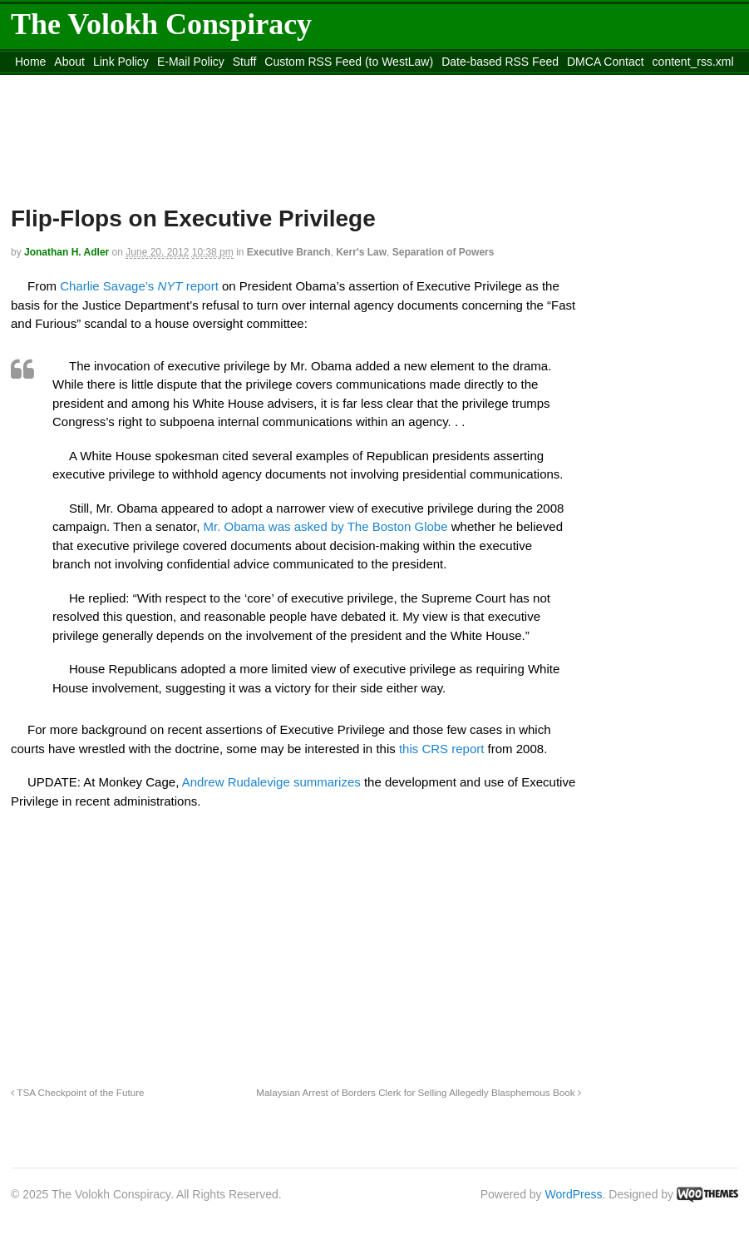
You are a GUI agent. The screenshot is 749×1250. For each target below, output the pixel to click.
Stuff (245, 61)
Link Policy (121, 61)
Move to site (252, 82)
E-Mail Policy (190, 61)
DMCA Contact (605, 61)
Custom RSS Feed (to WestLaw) (348, 61)
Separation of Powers (443, 252)
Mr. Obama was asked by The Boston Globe (326, 526)
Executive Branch (289, 252)
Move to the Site (102, 82)
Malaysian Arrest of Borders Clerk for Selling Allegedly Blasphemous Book (418, 1092)
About (69, 61)
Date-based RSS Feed (500, 61)
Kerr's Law (361, 252)
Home (30, 61)
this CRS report (442, 749)
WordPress (574, 1194)
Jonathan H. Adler (66, 252)
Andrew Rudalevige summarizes (271, 782)
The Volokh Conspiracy (161, 24)
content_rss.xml (693, 61)
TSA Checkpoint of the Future (78, 1092)
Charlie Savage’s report (139, 286)
